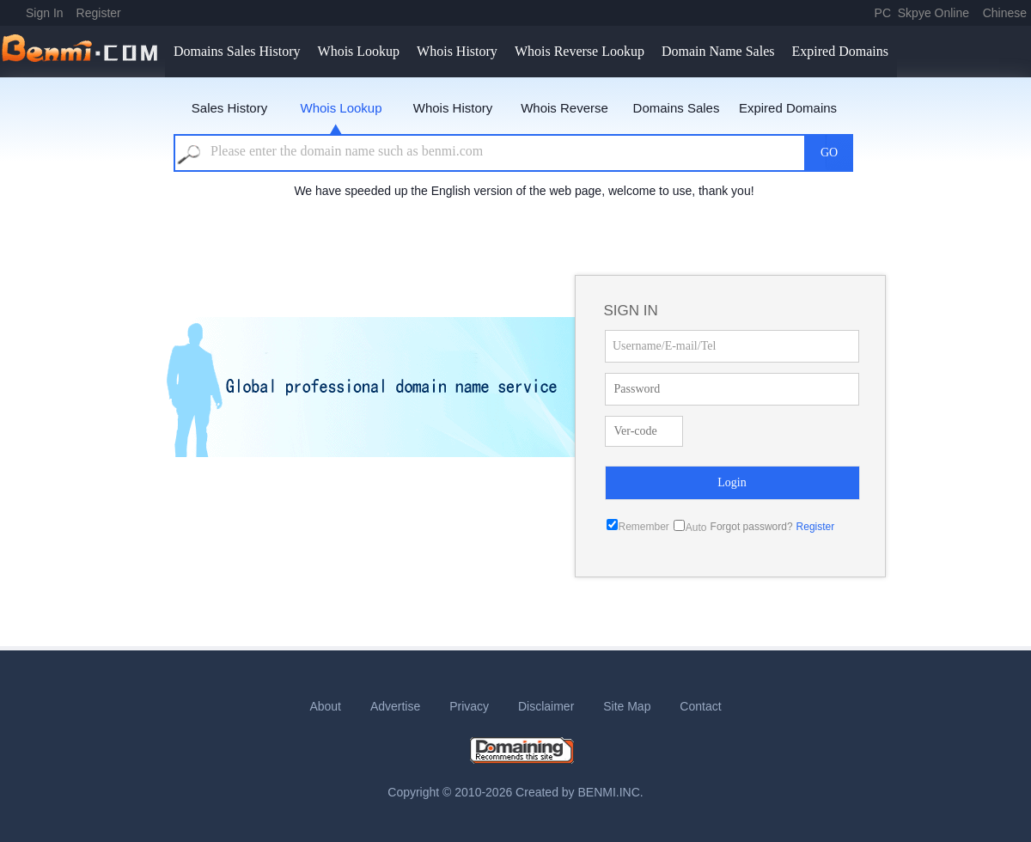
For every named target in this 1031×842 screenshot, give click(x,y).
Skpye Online (933, 13)
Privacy (469, 706)
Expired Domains (839, 51)
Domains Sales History (237, 51)
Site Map (626, 706)
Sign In (45, 13)
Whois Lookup (359, 51)
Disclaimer (546, 706)
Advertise (395, 706)
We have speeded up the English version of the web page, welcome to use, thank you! (523, 191)
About (325, 706)
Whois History (457, 51)
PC (883, 13)
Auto (696, 528)
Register (98, 13)
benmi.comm (82, 51)
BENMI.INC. (611, 792)
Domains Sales (676, 108)
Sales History (229, 108)
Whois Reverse (564, 108)
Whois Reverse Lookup (579, 51)
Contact (700, 706)
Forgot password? (752, 527)
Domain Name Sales (718, 51)
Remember (644, 527)
